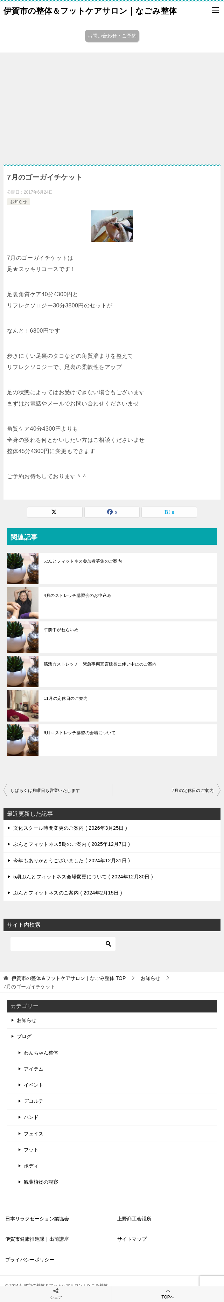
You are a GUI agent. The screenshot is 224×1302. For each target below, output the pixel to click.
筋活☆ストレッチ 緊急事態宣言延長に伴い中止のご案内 (100, 664)
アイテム (33, 1069)
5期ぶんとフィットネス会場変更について (83, 876)
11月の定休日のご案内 (66, 698)
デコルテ (33, 1101)
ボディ (31, 1166)
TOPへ (168, 1294)
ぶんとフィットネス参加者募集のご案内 (83, 561)
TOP (69, 978)
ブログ (24, 1036)
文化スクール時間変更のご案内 (70, 828)
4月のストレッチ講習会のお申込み (77, 595)
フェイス (33, 1133)
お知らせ (18, 201)
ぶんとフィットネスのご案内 (67, 893)
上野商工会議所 (134, 1218)
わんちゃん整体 (41, 1053)
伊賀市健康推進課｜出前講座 (37, 1239)
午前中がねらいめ (61, 629)
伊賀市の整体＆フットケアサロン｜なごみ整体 (90, 10)
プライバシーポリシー (29, 1259)
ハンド (31, 1117)
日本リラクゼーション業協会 (37, 1218)
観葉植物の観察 (41, 1182)
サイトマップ (132, 1239)
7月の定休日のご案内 (193, 790)
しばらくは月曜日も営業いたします (45, 790)
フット (31, 1150)
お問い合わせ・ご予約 (112, 36)
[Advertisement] (112, 105)
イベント (33, 1085)
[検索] (62, 944)
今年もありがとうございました (71, 860)
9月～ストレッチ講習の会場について (79, 732)
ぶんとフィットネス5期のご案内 (71, 844)
